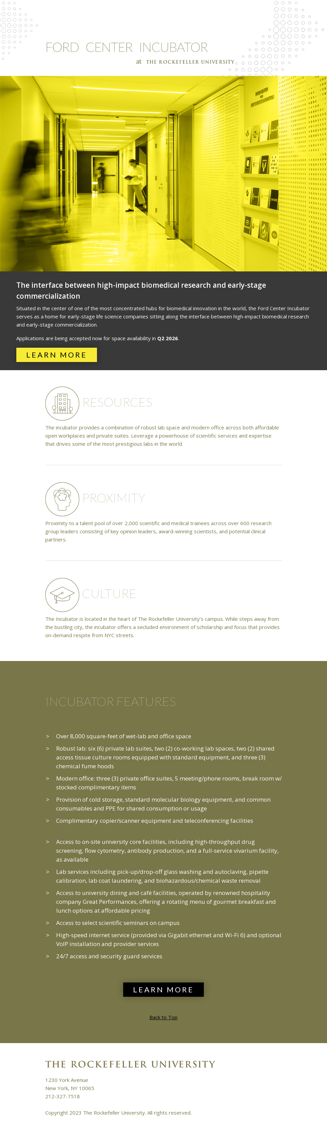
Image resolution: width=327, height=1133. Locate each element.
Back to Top (163, 1017)
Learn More (56, 354)
